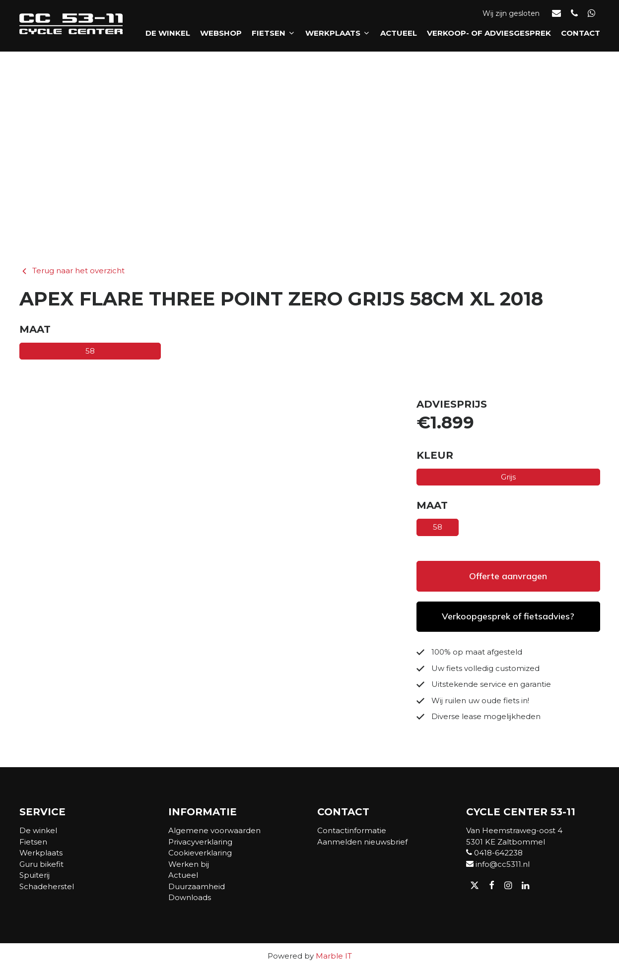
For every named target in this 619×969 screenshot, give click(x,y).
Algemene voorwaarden (214, 830)
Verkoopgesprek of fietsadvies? (508, 616)
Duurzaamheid (196, 886)
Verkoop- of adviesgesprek (489, 35)
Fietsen (273, 35)
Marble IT (334, 956)
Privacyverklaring (200, 842)
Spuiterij (34, 875)
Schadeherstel (46, 886)
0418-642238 (494, 852)
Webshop (221, 35)
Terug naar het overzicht (72, 271)
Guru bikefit (41, 864)
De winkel (167, 35)
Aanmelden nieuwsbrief (362, 842)
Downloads (189, 897)
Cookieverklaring (200, 852)
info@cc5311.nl (498, 864)
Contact (580, 35)
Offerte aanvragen (508, 576)
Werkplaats (337, 35)
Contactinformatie (351, 830)
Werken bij (188, 864)
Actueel (398, 35)
